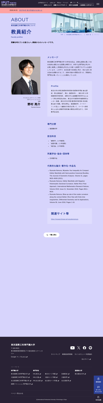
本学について (48, 5)
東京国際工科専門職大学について (74, 34)
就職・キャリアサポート (60, 5)
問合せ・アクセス (62, 2)
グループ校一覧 (15, 367)
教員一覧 (88, 34)
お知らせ (52, 2)
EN (74, 2)
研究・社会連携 (73, 5)
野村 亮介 (96, 34)
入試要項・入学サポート (87, 5)
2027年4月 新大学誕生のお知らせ (30, 10)
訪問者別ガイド (43, 2)
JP (71, 2)
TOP (62, 34)
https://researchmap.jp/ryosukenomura (64, 219)
